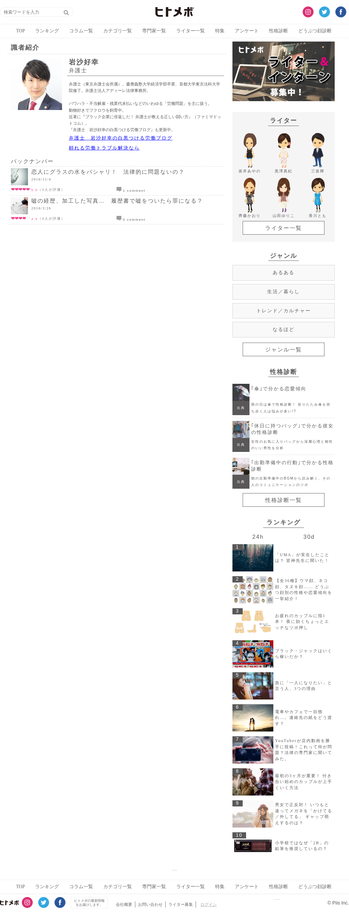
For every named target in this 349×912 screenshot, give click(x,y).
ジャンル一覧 (283, 349)
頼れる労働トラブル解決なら (104, 148)
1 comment (131, 190)
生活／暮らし (283, 291)
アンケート (247, 30)
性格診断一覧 (283, 500)
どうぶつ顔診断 (315, 30)
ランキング (47, 30)
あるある (283, 272)
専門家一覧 (154, 30)
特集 (220, 30)
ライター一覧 (190, 30)
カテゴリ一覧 (117, 30)
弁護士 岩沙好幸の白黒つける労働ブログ (120, 138)
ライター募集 (180, 904)
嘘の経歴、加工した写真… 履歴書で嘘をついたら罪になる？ (117, 201)
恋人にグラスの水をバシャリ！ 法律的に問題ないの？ (108, 172)
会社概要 (124, 904)
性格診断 (278, 30)
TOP (20, 30)
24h (257, 537)
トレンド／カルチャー (283, 310)
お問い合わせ (150, 904)
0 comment (131, 219)
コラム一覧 (81, 30)
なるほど (283, 329)
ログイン (208, 904)
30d (309, 537)
